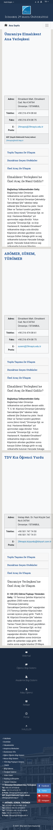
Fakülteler (7, 739)
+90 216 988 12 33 (19, 805)
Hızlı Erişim (8, 2)
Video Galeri (8, 775)
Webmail (26, 654)
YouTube (42, 795)
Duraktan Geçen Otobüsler (22, 160)
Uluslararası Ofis (9, 752)
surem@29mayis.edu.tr (29, 346)
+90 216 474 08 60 (12, 788)
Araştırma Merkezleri (11, 749)
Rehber (26, 703)
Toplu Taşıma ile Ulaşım (21, 152)
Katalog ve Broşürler (11, 779)
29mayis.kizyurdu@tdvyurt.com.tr (34, 541)
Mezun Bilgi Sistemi (10, 759)
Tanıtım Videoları (10, 782)
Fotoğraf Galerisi (9, 772)
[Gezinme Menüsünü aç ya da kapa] (47, 25)
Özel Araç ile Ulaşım (19, 168)
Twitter (42, 790)
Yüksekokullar (8, 745)
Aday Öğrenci (26, 691)
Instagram (43, 800)
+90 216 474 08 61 (18, 808)
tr (47, 2)
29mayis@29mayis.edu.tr (30, 126)
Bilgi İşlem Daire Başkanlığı (30, 826)
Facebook (43, 786)
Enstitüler (6, 742)
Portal (26, 715)
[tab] (26, 152)
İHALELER (26, 728)
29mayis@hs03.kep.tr (14, 140)
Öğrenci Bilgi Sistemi (26, 666)
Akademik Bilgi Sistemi (26, 679)
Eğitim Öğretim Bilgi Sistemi (13, 755)
